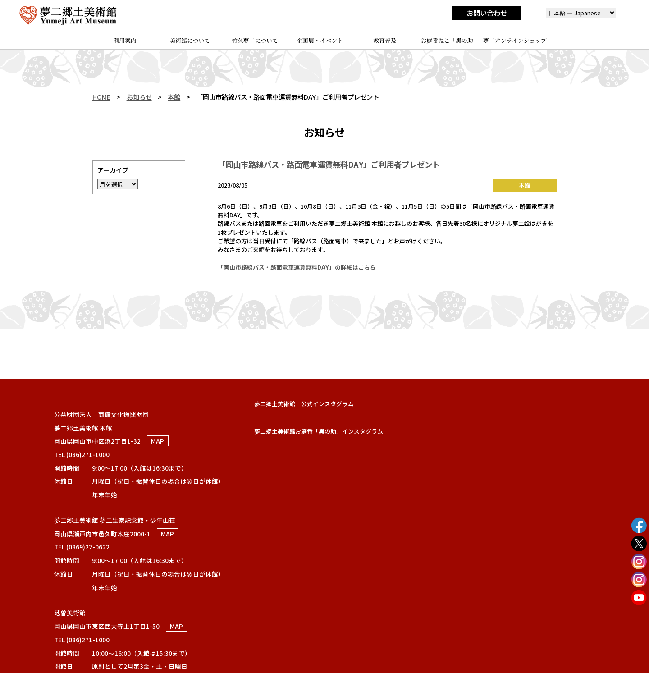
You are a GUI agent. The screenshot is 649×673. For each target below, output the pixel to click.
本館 (174, 96)
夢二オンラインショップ (515, 40)
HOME (101, 96)
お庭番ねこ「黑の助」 (450, 40)
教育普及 (384, 40)
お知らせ (139, 96)
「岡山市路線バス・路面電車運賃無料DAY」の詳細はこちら (297, 267)
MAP (157, 440)
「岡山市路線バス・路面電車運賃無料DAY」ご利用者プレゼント (329, 164)
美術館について (189, 40)
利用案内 (124, 40)
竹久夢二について (255, 40)
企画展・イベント (320, 40)
